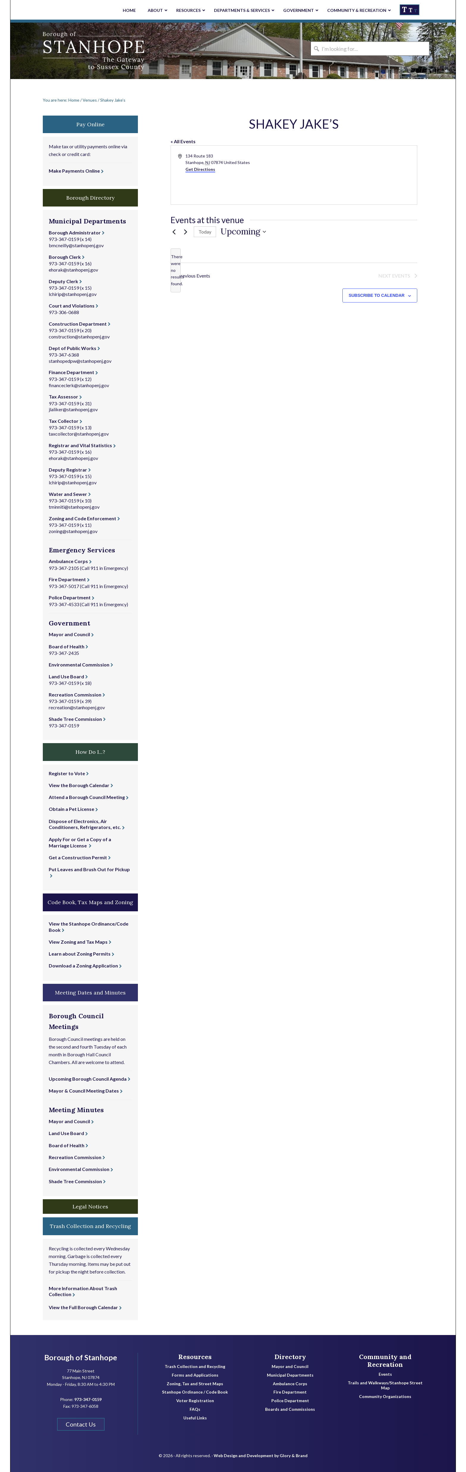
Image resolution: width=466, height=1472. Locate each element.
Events (385, 1374)
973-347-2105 (64, 568)
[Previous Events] (174, 231)
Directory (290, 1357)
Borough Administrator (75, 232)
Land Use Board (66, 676)
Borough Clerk (65, 257)
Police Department (70, 597)
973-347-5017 (64, 586)
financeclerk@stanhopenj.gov (79, 385)
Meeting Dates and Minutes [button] (90, 992)
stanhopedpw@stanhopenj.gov (80, 361)
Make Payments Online (74, 171)
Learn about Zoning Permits (80, 953)
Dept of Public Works (72, 348)
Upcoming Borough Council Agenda (88, 1079)
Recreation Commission (75, 694)
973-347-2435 (64, 653)
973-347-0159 (64, 239)
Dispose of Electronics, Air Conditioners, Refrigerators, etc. (85, 824)
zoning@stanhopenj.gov (73, 531)
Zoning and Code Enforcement (82, 518)
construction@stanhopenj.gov (79, 336)
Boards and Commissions (290, 1409)
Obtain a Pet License (71, 809)
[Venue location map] (355, 175)
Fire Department (67, 579)
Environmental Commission (79, 664)
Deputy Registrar (68, 469)
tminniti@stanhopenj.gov (74, 507)
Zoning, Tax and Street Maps (195, 1383)
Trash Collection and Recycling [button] (90, 1226)
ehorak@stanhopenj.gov (73, 269)
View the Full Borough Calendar (83, 1307)
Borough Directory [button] (90, 197)
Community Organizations (385, 1396)
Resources (195, 1357)
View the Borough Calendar (79, 785)
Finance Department (71, 372)
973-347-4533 (64, 604)
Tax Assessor (63, 396)
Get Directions (200, 169)
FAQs (195, 1409)
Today (205, 231)
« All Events (183, 141)
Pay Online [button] (90, 124)
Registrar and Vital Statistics (80, 445)
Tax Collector (63, 421)
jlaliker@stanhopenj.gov (73, 409)
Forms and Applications (195, 1375)
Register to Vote (67, 773)
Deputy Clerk (63, 281)
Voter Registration (195, 1400)
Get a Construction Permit (78, 857)
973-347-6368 (64, 354)
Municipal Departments (290, 1375)
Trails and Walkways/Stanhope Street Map (385, 1385)
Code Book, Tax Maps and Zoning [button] (90, 902)
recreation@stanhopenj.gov (77, 707)
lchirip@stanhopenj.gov (73, 294)
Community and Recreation (385, 1361)
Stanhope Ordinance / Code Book (195, 1392)
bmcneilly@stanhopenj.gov (76, 245)
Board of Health (66, 646)
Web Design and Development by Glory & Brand (261, 1451)
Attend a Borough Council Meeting (87, 797)
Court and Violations (72, 305)
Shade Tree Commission (75, 719)
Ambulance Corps (68, 561)
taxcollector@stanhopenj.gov (79, 433)
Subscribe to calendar (376, 296)
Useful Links (195, 1418)
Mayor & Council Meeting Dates (84, 1090)
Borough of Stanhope (55, 51)
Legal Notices (90, 1206)
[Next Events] (185, 231)
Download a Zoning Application (83, 965)
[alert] (176, 270)
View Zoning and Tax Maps (78, 942)
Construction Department (78, 324)
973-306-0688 (64, 312)
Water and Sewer (68, 494)
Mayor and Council (69, 634)
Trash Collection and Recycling (195, 1366)
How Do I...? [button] (90, 751)
